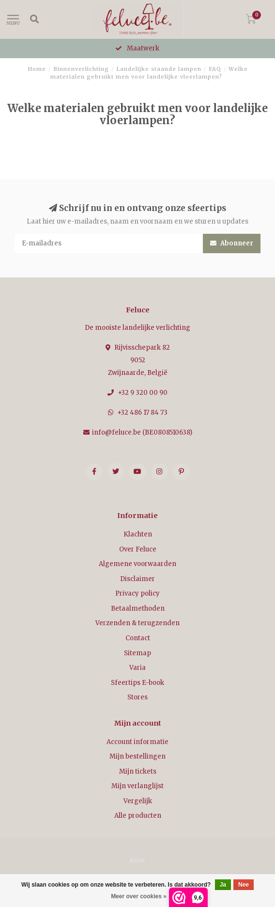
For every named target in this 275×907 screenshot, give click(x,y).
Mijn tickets (137, 771)
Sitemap (137, 653)
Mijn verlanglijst (137, 786)
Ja (223, 884)
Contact (137, 638)
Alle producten (137, 815)
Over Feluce (137, 549)
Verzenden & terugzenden (137, 623)
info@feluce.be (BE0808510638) (142, 432)
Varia (137, 668)
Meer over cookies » (139, 896)
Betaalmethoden (138, 608)
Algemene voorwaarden (137, 564)
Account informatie (137, 742)
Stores (137, 697)
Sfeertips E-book (137, 683)
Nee (243, 884)
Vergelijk (137, 801)
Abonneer (231, 243)
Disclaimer (137, 579)
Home (37, 68)
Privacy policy (137, 593)
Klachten (137, 534)
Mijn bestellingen (137, 756)
